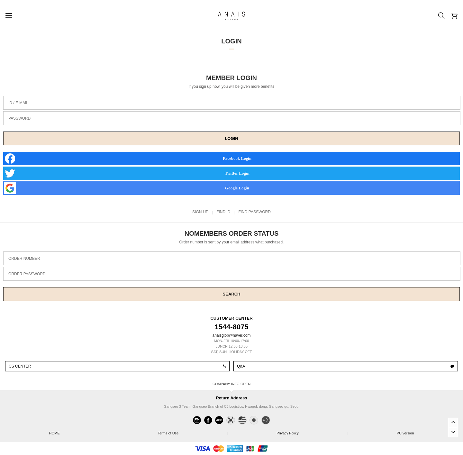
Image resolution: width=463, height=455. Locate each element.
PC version (405, 433)
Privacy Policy (312, 431)
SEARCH (232, 294)
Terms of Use (192, 431)
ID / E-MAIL (18, 103)
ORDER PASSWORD (27, 274)
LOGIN (231, 138)
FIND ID (223, 212)
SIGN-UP (200, 212)
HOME (79, 431)
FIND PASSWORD (254, 212)
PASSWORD (19, 118)
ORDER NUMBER (24, 258)
